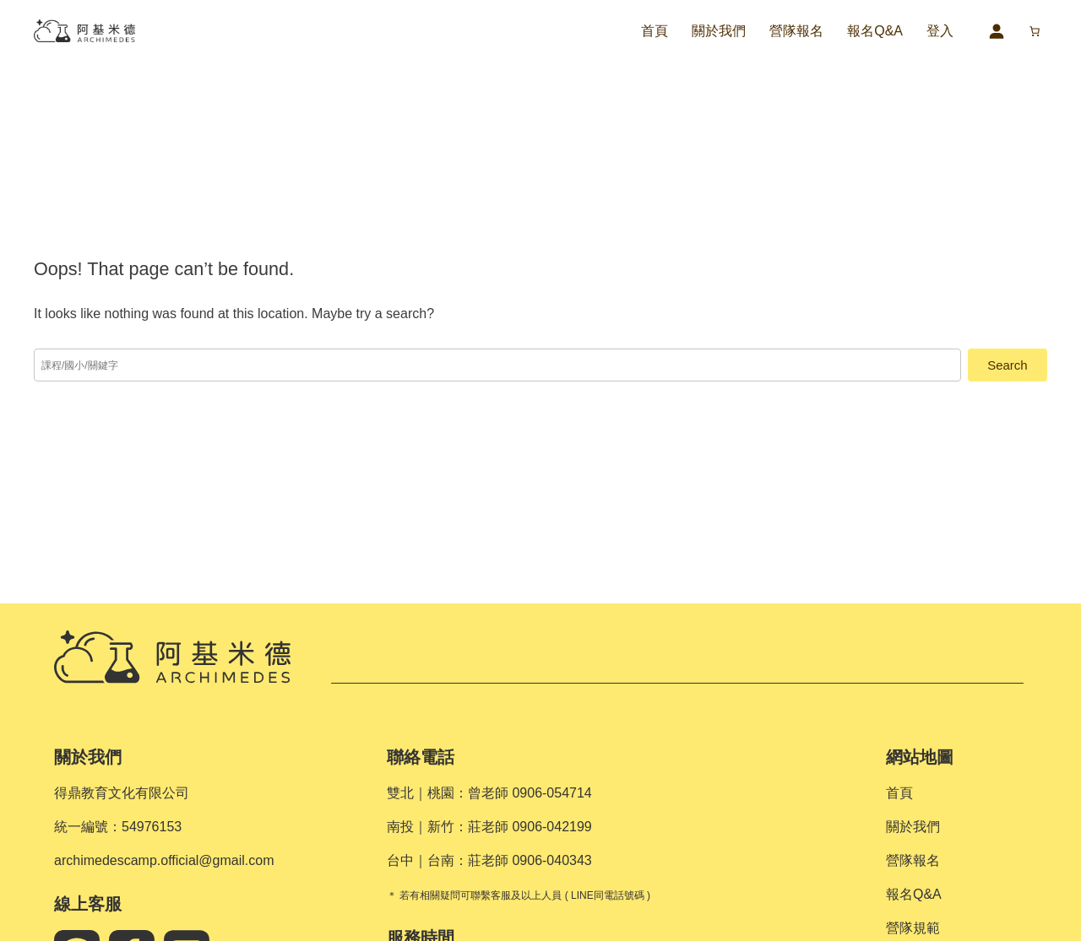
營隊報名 (796, 31)
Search (1007, 365)
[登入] (996, 31)
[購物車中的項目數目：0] (1034, 31)
